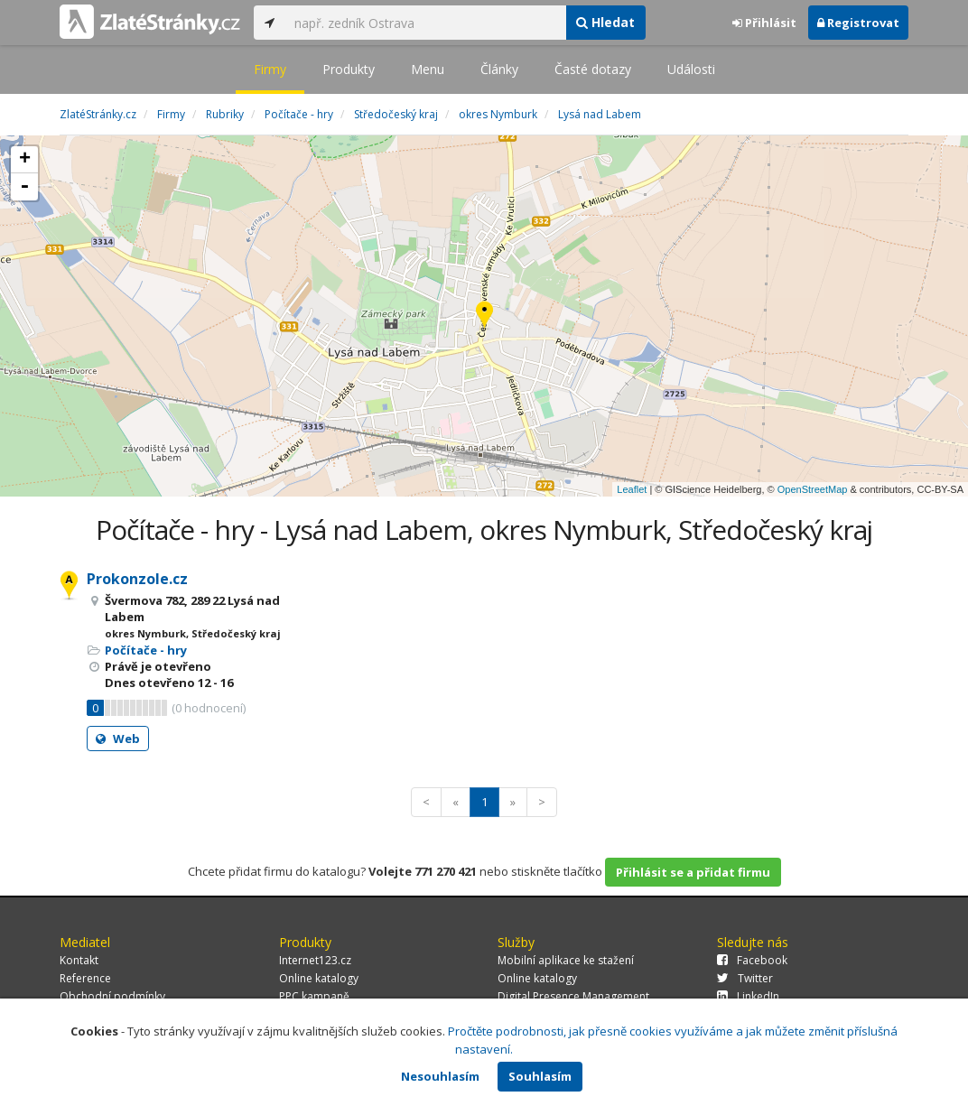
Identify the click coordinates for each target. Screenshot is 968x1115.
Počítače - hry (146, 650)
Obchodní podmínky (112, 996)
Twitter (745, 978)
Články (499, 69)
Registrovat (858, 22)
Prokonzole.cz (137, 579)
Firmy (270, 69)
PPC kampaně (314, 996)
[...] (425, 22)
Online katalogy (318, 978)
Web (118, 738)
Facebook (752, 960)
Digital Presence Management (573, 996)
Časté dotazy (592, 69)
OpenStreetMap (812, 489)
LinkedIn (748, 996)
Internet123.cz (315, 960)
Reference (85, 978)
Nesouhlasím (440, 1076)
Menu (427, 69)
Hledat (605, 22)
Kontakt (79, 960)
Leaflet (632, 489)
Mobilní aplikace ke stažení (566, 960)
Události (691, 69)
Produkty (348, 69)
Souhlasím (540, 1076)
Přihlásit (764, 22)
